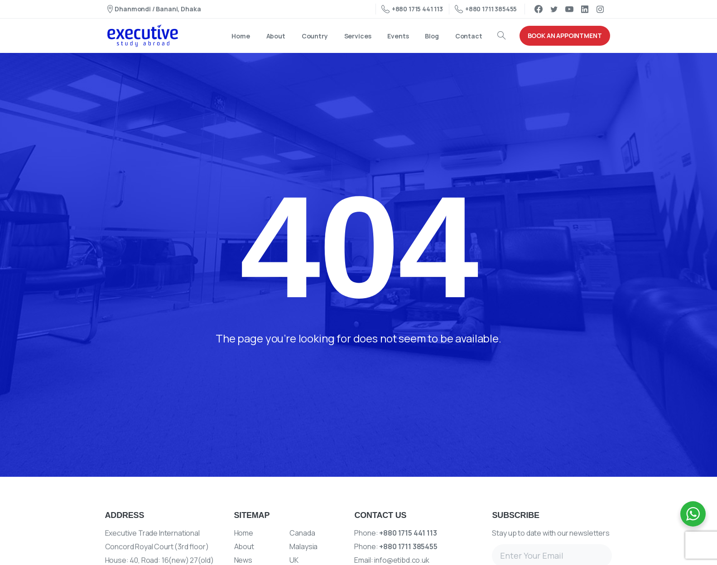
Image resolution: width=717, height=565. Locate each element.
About (244, 546)
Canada (302, 533)
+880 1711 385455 (486, 9)
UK (293, 560)
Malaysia (303, 546)
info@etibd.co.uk (401, 560)
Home (243, 533)
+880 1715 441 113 (412, 9)
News (243, 560)
